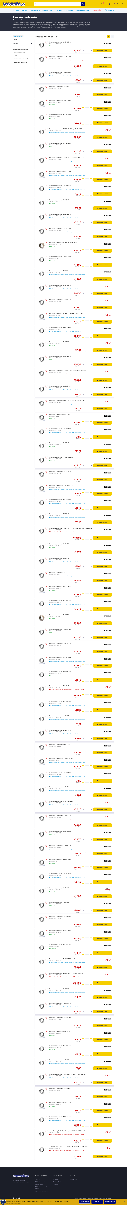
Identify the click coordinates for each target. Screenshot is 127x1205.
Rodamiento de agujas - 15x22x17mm (60, 629)
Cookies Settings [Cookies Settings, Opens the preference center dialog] (84, 1201)
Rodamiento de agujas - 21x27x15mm (60, 672)
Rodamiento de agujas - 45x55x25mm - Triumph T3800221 (66, 973)
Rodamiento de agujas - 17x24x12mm (60, 787)
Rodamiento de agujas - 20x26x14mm (60, 730)
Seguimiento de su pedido (41, 1191)
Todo (16, 10)
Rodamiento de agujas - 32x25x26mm (60, 657)
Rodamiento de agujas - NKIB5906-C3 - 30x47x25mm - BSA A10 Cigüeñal (70, 528)
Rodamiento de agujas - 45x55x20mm (60, 514)
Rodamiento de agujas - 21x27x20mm (60, 386)
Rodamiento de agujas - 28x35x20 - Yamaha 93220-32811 (66, 313)
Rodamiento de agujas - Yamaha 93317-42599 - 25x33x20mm (67, 1074)
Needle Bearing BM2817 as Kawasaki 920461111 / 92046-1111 (67, 1131)
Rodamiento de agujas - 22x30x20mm (60, 56)
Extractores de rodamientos (21, 59)
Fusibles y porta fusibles (64, 10)
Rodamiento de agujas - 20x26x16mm (60, 499)
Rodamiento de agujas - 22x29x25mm (60, 299)
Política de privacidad (105, 1198)
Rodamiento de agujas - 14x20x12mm (60, 429)
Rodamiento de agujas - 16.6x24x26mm (60, 845)
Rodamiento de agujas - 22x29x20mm (60, 356)
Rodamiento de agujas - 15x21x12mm (60, 185)
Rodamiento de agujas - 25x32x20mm (60, 601)
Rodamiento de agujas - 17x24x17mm (60, 1017)
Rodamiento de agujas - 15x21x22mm (60, 874)
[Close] (124, 1202)
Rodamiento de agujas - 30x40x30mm (60, 328)
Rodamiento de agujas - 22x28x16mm (60, 558)
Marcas (24, 10)
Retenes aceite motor (19, 52)
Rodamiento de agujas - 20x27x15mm (60, 586)
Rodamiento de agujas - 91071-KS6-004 (61, 801)
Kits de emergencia (82, 10)
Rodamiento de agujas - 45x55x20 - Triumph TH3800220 (66, 129)
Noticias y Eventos (57, 1182)
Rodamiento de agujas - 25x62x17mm (60, 572)
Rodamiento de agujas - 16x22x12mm (60, 72)
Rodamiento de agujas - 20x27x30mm (60, 171)
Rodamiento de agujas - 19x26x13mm (60, 773)
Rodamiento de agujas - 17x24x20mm (60, 902)
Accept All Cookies (110, 1201)
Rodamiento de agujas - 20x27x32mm (60, 285)
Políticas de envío (39, 1184)
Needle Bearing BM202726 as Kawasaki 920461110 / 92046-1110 (68, 1147)
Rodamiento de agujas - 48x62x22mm (60, 1117)
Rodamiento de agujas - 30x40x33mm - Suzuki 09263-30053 (67, 400)
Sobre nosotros (56, 1179)
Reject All (97, 1201)
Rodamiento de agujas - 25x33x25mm (60, 114)
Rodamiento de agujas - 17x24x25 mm (60, 916)
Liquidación (97, 10)
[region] (63, 1202)
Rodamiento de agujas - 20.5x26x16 (59, 1031)
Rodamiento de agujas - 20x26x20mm (60, 989)
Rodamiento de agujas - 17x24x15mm (60, 1088)
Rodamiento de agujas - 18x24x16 (59, 716)
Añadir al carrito (102, 50)
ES (116, 3)
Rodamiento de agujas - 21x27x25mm (60, 544)
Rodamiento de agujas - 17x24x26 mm (60, 100)
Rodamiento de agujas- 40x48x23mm (60, 1003)
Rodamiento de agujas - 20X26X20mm (60, 200)
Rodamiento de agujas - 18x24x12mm (60, 1060)
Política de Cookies (93, 1198)
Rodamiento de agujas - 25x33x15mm (60, 228)
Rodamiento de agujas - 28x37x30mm (60, 342)
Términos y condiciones (79, 1198)
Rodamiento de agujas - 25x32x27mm (60, 471)
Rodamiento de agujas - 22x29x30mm (60, 831)
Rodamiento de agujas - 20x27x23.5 (59, 414)
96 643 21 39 (73, 1179)
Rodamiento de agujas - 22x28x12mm (60, 930)
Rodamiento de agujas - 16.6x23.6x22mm (61, 485)
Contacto (109, 10)
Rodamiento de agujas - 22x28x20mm (60, 214)
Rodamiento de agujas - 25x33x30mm (60, 443)
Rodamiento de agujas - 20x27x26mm (60, 945)
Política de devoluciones (41, 1182)
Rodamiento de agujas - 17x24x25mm (60, 86)
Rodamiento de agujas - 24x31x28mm (60, 42)
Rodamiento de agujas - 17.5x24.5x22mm (61, 457)
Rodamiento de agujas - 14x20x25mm (60, 815)
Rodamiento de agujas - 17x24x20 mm (60, 257)
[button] (105, 3)
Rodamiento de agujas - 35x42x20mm (60, 143)
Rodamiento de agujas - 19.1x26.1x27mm (61, 758)
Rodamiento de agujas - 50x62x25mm (60, 859)
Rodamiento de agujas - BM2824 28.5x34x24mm (63, 959)
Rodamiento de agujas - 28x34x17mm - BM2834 (63, 242)
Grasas (15, 55)
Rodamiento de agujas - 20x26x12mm (60, 702)
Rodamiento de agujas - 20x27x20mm (60, 643)
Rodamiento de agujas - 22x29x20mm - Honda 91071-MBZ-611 (67, 370)
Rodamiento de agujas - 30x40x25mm (60, 686)
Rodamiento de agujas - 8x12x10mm (59, 271)
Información (56, 1184)
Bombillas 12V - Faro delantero (41, 10)
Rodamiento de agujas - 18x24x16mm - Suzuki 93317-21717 (66, 157)
